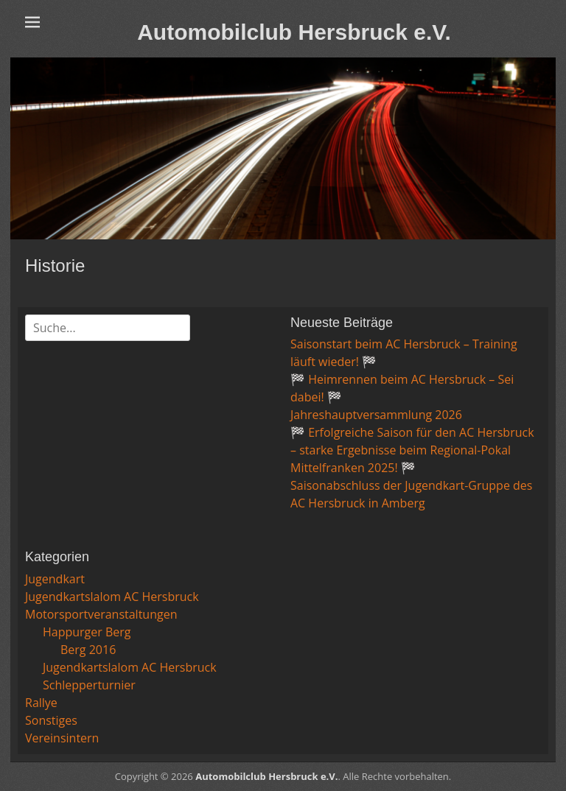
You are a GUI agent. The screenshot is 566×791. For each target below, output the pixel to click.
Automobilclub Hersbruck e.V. (294, 32)
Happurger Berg (87, 632)
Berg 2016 (88, 649)
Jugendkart (55, 579)
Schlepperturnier (89, 685)
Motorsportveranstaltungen (101, 614)
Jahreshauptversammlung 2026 (376, 415)
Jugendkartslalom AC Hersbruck (112, 596)
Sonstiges (51, 720)
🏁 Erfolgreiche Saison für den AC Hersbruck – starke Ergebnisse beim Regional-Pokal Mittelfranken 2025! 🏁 (412, 450)
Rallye (41, 703)
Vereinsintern (62, 738)
